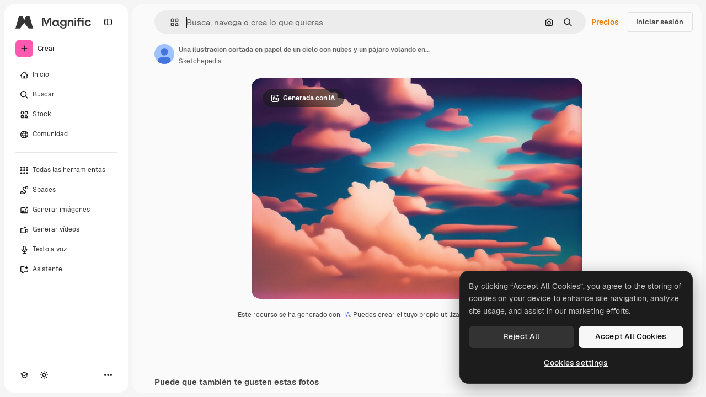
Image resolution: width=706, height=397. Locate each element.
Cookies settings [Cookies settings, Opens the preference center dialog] (576, 363)
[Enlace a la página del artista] (164, 54)
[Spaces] (66, 190)
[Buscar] (66, 95)
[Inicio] (66, 75)
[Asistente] (66, 269)
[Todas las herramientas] (66, 170)
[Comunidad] (66, 134)
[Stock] (66, 115)
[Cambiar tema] (44, 375)
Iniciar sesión (659, 21)
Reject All (521, 336)
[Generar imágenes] (66, 210)
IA (347, 314)
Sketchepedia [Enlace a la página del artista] (200, 61)
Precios (605, 22)
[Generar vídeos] (66, 230)
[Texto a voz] (66, 250)
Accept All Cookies (631, 336)
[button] (170, 22)
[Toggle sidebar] (108, 22)
